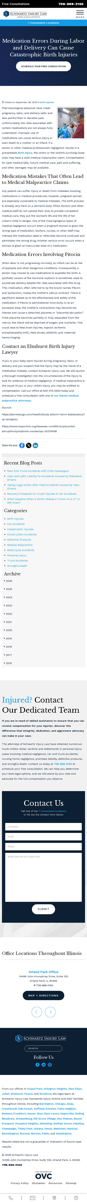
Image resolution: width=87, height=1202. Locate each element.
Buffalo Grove (62, 1123)
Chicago (60, 1103)
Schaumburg (24, 1118)
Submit (43, 909)
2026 (8, 580)
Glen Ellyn (75, 1088)
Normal (24, 1133)
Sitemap (71, 1183)
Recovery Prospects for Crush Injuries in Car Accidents (41, 493)
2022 (8, 613)
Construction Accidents (22, 534)
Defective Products (19, 539)
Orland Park (34, 1088)
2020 (8, 630)
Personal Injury (16, 555)
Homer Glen (35, 1113)
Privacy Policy (20, 1183)
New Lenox (51, 1113)
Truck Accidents (17, 560)
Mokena (7, 1113)
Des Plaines (64, 1118)
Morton (35, 1133)
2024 (8, 597)
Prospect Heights (26, 1123)
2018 (8, 646)
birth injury (25, 152)
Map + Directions (43, 995)
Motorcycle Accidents (20, 550)
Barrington (46, 1103)
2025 (8, 589)
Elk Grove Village (45, 1118)
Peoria (28, 1093)
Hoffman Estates (45, 1108)
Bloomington (10, 1133)
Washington (63, 1133)
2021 (8, 622)
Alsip (70, 1103)
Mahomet (60, 1128)
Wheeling (46, 1123)
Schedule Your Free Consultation (43, 66)
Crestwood (9, 1108)
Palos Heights (67, 1108)
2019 (8, 638)
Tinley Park (25, 1128)
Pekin (45, 1133)
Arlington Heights (55, 1088)
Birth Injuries (47, 102)
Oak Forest (25, 1108)
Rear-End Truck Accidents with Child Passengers (38, 470)
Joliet (5, 1093)
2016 (8, 663)
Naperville (67, 1113)
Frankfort (19, 1113)
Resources (55, 1183)
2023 (8, 605)
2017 (8, 655)
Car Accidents (16, 524)
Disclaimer (38, 1183)
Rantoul (72, 1128)
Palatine (78, 1123)
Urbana (38, 1128)
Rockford (45, 1093)
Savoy (48, 1128)
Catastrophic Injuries (20, 529)
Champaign (9, 1128)
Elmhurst (17, 1093)
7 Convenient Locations (43, 22)
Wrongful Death (17, 565)
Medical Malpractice (20, 544)
